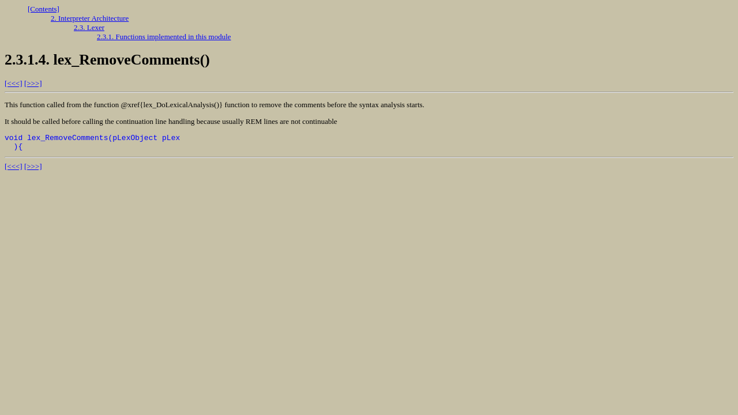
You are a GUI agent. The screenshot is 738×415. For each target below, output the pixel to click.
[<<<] (13, 83)
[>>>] (33, 83)
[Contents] (43, 9)
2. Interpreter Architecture (90, 18)
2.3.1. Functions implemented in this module (164, 36)
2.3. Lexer (89, 27)
